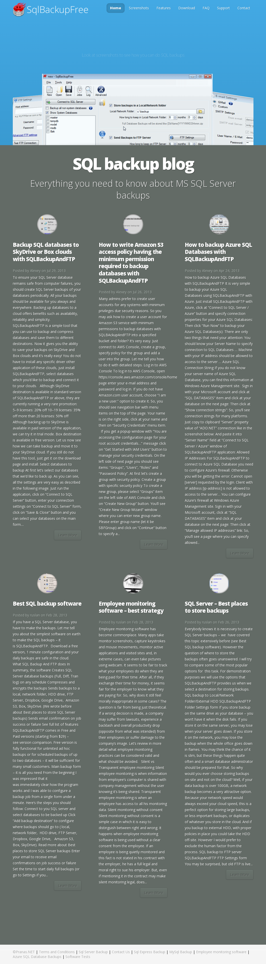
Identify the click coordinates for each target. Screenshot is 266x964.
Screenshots (139, 8)
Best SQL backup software (47, 603)
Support (223, 8)
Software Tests (77, 956)
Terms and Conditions (57, 951)
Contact (243, 8)
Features (163, 8)
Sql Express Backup (149, 951)
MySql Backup (180, 951)
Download (186, 8)
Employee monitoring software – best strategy (131, 607)
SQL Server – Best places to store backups (216, 607)
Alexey (35, 270)
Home (115, 8)
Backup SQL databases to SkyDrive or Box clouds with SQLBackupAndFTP (46, 252)
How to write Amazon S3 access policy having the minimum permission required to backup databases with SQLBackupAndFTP (131, 262)
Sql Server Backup (93, 951)
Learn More (67, 535)
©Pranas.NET (24, 951)
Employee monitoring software (221, 951)
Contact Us (121, 951)
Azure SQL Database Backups (37, 956)
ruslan (35, 615)
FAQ (206, 8)
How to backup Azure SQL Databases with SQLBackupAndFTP (218, 252)
